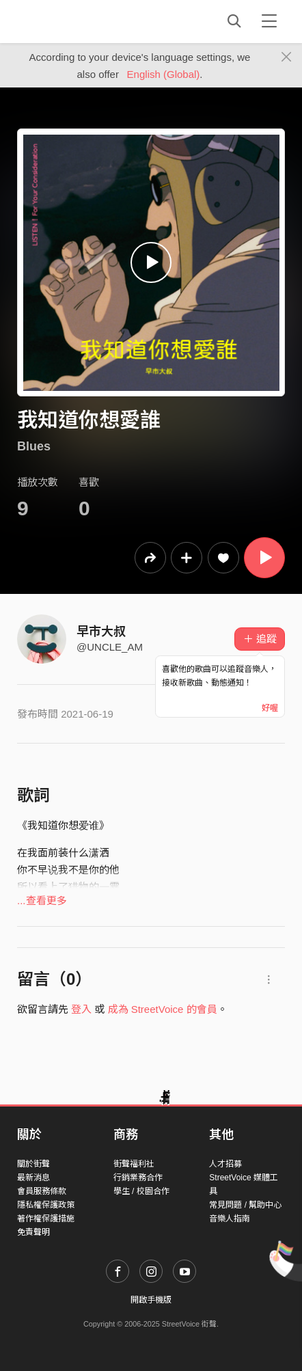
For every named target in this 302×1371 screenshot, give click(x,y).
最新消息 (33, 1177)
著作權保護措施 (45, 1218)
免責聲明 (33, 1232)
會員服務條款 (41, 1191)
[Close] (286, 57)
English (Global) (163, 74)
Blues (34, 446)
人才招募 (225, 1164)
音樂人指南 (229, 1218)
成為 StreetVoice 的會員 (162, 1009)
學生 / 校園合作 (141, 1191)
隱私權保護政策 (45, 1205)
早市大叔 (101, 631)
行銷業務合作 (138, 1177)
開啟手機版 (151, 1300)
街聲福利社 (133, 1164)
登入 (81, 1009)
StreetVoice (73, 21)
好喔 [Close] (270, 708)
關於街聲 (33, 1164)
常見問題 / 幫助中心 (245, 1205)
